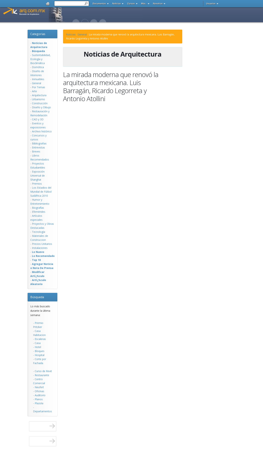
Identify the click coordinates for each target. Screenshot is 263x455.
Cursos (131, 3)
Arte (34, 91)
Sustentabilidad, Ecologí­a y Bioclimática (40, 59)
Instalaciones (39, 248)
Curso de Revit (43, 371)
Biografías (38, 207)
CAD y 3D (37, 119)
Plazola (39, 403)
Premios (37, 183)
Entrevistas (38, 147)
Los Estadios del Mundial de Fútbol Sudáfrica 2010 (41, 191)
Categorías (37, 34)
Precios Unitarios (42, 244)
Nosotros (158, 3)
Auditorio (40, 395)
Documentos (99, 3)
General (36, 83)
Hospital (39, 355)
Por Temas (38, 87)
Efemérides (38, 211)
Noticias (116, 3)
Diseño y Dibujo (41, 107)
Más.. (144, 3)
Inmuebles (38, 79)
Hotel (38, 347)
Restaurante (42, 375)
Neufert (39, 387)
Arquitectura (39, 95)
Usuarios (211, 3)
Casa (38, 343)
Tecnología (38, 232)
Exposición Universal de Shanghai (37, 175)
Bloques (39, 351)
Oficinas (39, 391)
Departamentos (42, 411)
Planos (39, 399)
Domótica (38, 67)
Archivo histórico (42, 131)
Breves (36, 151)
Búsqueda (37, 297)
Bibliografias (39, 143)
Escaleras (40, 339)
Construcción (39, 103)
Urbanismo (38, 99)
